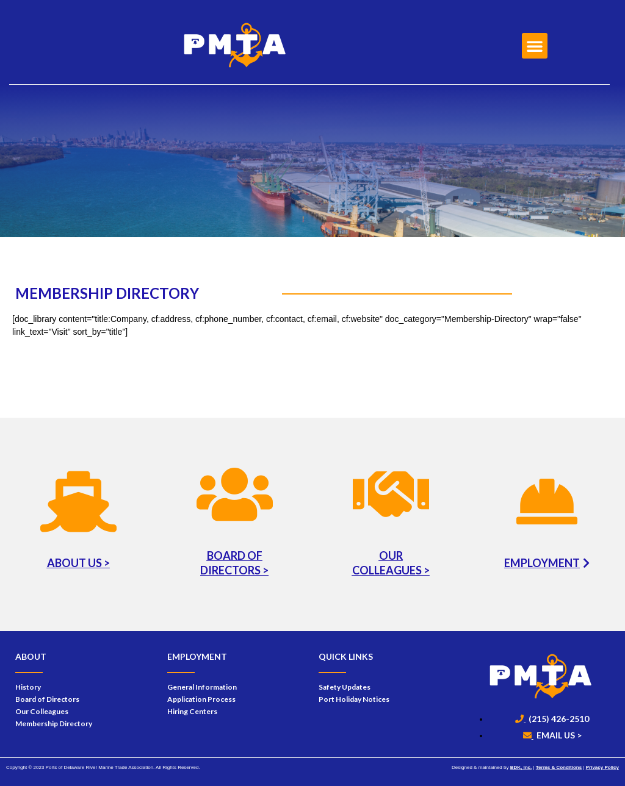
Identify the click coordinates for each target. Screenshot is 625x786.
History (28, 686)
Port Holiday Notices (354, 699)
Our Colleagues (41, 711)
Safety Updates (344, 686)
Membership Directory (53, 723)
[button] (534, 46)
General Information (202, 686)
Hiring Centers (192, 711)
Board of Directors (47, 699)
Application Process (201, 699)
